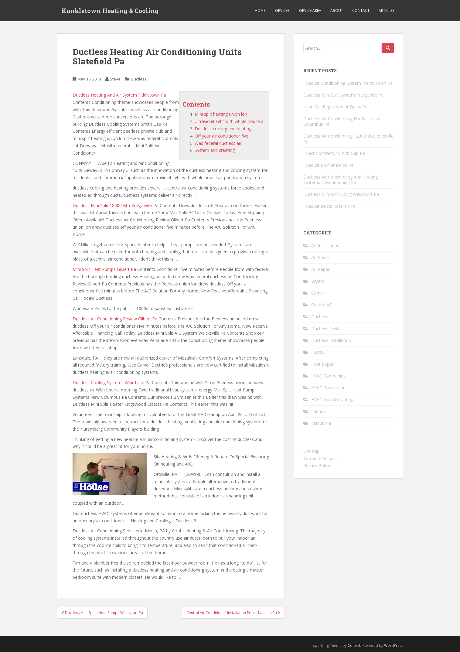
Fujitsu (317, 352)
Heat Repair (322, 364)
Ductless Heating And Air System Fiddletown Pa (119, 95)
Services (281, 10)
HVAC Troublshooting (332, 399)
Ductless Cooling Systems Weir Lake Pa (112, 382)
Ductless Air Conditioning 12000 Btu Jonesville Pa (348, 138)
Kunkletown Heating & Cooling (110, 11)
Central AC (321, 305)
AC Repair (320, 269)
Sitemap (311, 451)
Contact (361, 10)
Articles (386, 10)
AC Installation (325, 245)
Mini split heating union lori (221, 114)
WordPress (393, 645)
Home (260, 10)
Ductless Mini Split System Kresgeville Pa (343, 95)
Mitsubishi (321, 423)
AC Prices (320, 257)
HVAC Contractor (328, 388)
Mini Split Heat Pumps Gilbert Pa (104, 269)
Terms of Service (320, 458)
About (336, 10)
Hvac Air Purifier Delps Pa (328, 165)
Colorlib (355, 645)
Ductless (139, 79)
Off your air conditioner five (221, 136)
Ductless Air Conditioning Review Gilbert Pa (115, 319)
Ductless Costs (326, 328)
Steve (115, 79)
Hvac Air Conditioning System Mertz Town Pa (348, 83)
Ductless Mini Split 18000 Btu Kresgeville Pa (115, 205)
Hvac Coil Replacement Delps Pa (335, 107)
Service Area (309, 10)
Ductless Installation (331, 340)
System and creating (215, 150)
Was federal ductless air (218, 143)
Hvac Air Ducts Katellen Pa (329, 206)
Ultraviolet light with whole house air (230, 121)
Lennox (318, 411)
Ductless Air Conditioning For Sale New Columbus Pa (341, 121)
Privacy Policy (316, 465)
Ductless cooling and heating (223, 128)
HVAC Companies (328, 376)
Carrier (317, 293)
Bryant (317, 281)
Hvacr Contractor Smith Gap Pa (334, 153)
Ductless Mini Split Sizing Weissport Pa (341, 194)
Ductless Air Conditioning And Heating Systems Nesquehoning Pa (340, 179)
